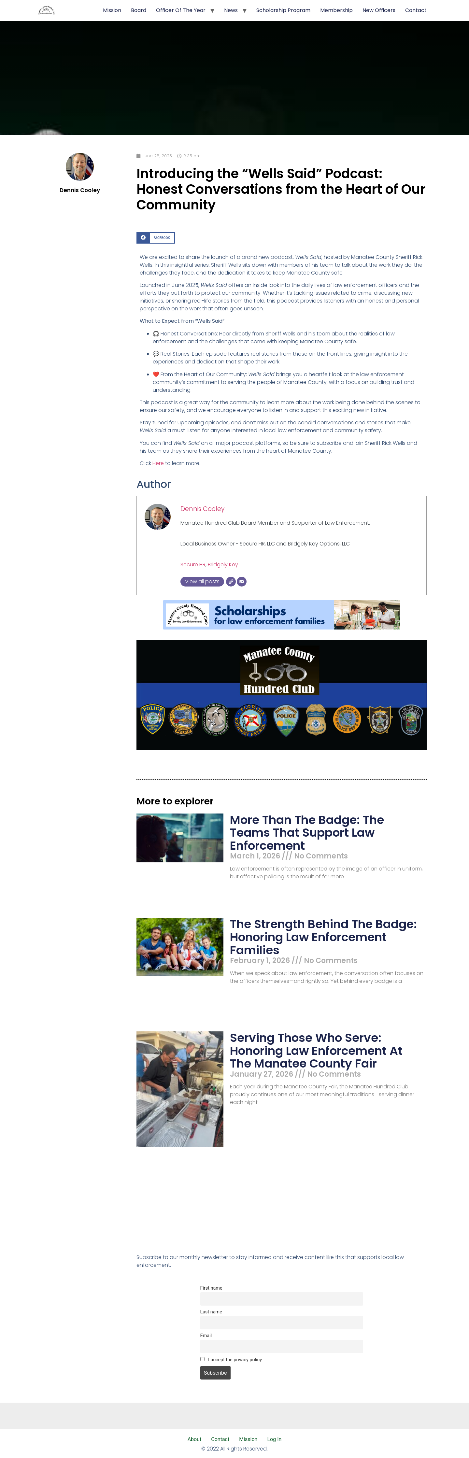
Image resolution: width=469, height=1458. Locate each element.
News (231, 10)
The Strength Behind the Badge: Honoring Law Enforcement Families (323, 937)
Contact (416, 10)
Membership (336, 10)
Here (158, 463)
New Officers (378, 10)
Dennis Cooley (202, 508)
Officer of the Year (181, 10)
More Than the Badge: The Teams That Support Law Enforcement (307, 833)
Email (206, 1335)
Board (138, 10)
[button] (155, 238)
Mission (112, 10)
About (195, 1439)
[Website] (231, 582)
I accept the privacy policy (231, 1360)
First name (211, 1288)
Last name (211, 1312)
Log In (274, 1439)
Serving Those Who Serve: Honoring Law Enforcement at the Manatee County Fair (316, 1050)
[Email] (242, 582)
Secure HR (193, 564)
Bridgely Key (223, 564)
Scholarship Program (283, 10)
